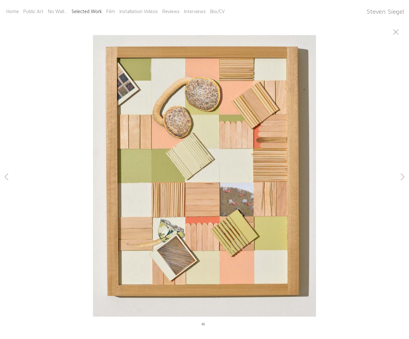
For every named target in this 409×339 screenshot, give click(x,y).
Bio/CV (217, 11)
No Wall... (57, 11)
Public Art (33, 11)
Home (12, 11)
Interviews (195, 11)
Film (110, 11)
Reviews (171, 11)
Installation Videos (139, 11)
